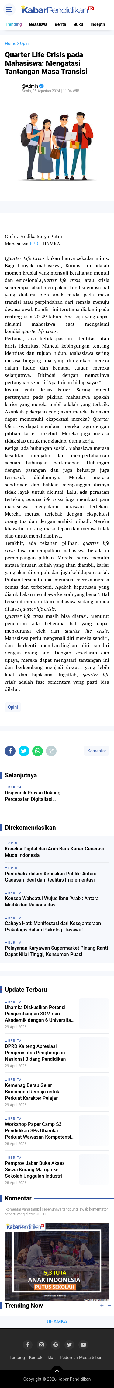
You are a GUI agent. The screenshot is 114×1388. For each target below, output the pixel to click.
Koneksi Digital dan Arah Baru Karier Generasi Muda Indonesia (54, 852)
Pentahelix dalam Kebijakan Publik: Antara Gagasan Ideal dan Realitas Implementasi (51, 877)
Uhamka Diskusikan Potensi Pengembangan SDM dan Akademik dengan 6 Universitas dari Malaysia (39, 1013)
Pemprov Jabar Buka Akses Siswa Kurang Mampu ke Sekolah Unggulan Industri (35, 1169)
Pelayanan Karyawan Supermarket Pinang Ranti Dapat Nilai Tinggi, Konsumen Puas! (56, 951)
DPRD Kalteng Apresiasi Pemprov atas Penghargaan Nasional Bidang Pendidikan (35, 1052)
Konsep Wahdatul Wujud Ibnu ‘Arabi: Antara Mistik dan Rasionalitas (52, 902)
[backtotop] (57, 1372)
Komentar (96, 750)
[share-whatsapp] (37, 751)
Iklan (51, 1357)
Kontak (36, 1357)
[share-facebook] (10, 751)
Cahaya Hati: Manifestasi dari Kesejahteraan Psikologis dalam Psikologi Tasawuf (53, 926)
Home (10, 43)
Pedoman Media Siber (81, 1357)
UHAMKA (57, 1321)
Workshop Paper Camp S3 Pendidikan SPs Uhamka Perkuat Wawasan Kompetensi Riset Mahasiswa (38, 1130)
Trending (13, 24)
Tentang (17, 1357)
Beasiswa (38, 24)
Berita (60, 24)
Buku (78, 24)
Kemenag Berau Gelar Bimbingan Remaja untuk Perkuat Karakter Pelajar (32, 1091)
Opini (13, 707)
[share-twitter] (24, 751)
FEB (34, 244)
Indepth (97, 24)
